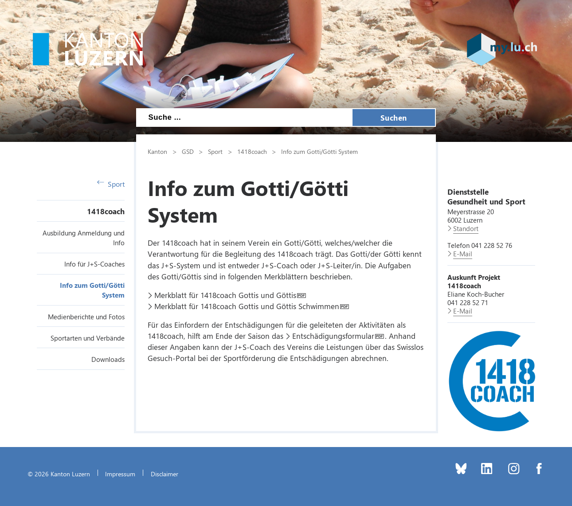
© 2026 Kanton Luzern (58, 474)
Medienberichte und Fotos (86, 316)
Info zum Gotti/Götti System (319, 151)
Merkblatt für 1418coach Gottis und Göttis (225, 295)
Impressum (120, 474)
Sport (111, 183)
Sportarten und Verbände (88, 337)
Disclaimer (164, 474)
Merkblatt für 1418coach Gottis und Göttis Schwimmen (246, 306)
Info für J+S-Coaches (94, 263)
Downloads (108, 359)
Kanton (157, 151)
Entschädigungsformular (333, 336)
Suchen (393, 117)
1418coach (106, 211)
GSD (188, 151)
